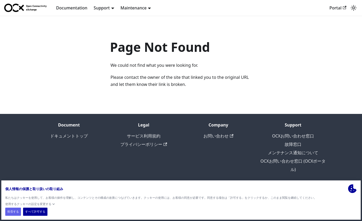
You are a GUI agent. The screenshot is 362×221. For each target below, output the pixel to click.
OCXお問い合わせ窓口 (293, 136)
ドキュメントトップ (69, 136)
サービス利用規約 (143, 136)
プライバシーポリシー (143, 144)
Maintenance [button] (134, 8)
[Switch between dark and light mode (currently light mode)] (353, 8)
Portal (337, 8)
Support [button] (102, 8)
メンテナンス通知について (293, 153)
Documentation (71, 8)
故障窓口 (293, 144)
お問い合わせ (218, 136)
